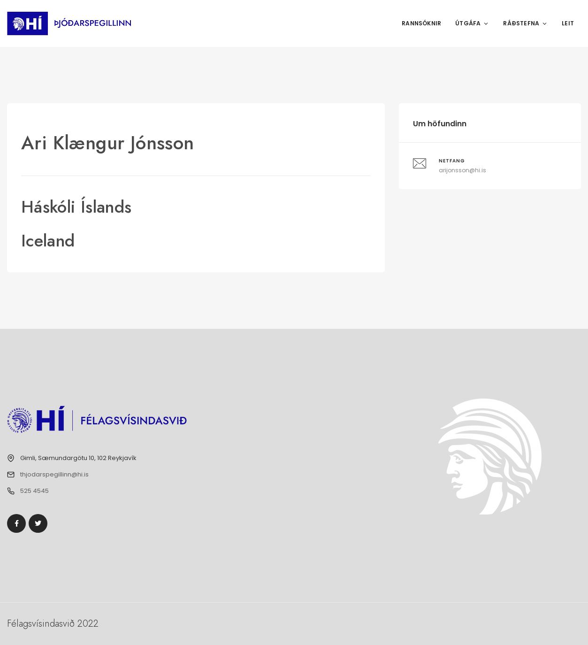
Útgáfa (472, 23)
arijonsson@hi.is (462, 170)
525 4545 (34, 490)
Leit (568, 23)
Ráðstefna (525, 23)
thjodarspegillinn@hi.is (54, 474)
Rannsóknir (421, 23)
